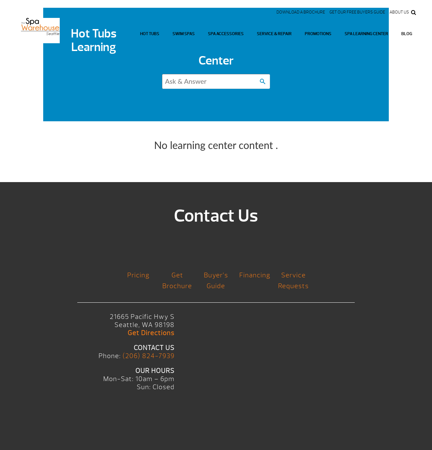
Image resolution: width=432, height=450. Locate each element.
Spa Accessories (226, 33)
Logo (40, 30)
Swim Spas (183, 33)
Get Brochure (177, 280)
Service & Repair (274, 33)
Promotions (318, 33)
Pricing (138, 275)
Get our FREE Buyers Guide (357, 12)
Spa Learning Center (366, 33)
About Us (399, 12)
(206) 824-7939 (148, 356)
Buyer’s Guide (216, 280)
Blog (406, 33)
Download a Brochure (300, 12)
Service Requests (293, 280)
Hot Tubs (149, 33)
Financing (254, 275)
